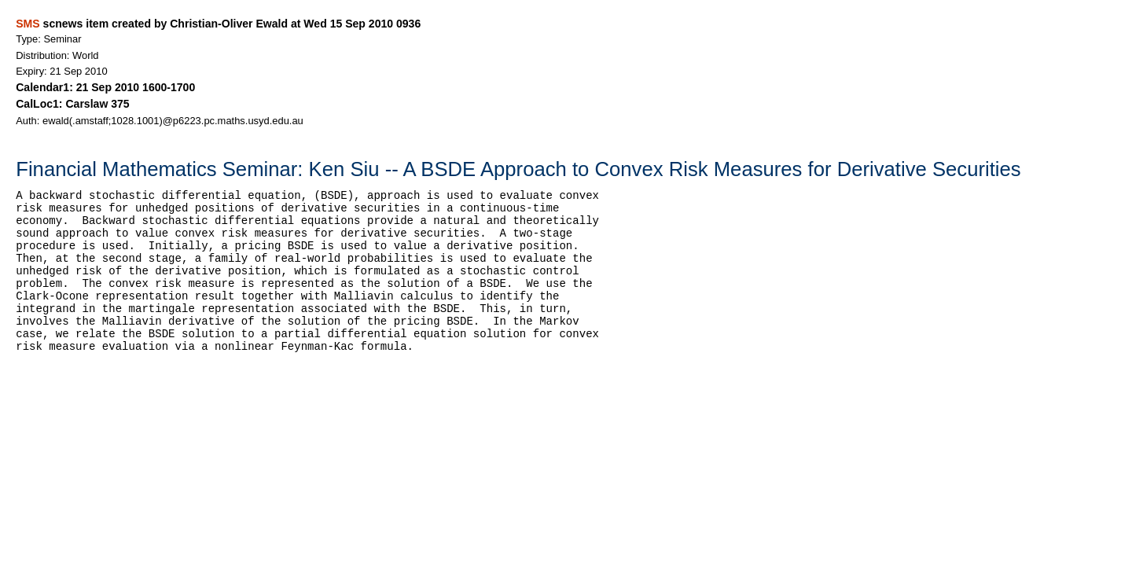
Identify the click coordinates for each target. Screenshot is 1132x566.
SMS (27, 23)
